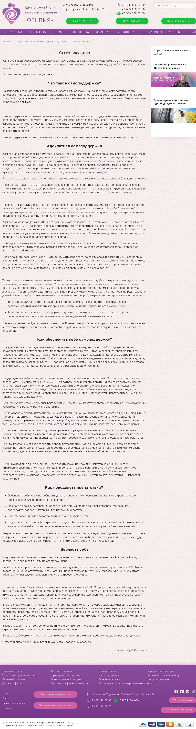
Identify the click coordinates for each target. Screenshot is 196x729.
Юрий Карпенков (137, 650)
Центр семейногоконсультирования (41, 14)
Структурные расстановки (66, 675)
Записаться (132, 21)
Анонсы (175, 32)
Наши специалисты (13, 703)
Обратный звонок (182, 700)
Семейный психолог (14, 679)
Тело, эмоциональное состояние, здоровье (41, 41)
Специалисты (152, 32)
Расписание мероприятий (56, 694)
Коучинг (60, 32)
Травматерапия (107, 671)
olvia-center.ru (51, 725)
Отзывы (6, 708)
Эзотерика (81, 32)
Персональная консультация (55, 705)
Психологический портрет (66, 679)
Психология (38, 32)
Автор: (122, 650)
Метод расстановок (157, 679)
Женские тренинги (61, 671)
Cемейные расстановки (160, 671)
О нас (192, 32)
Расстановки (12, 32)
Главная (6, 41)
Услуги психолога (109, 675)
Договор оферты (12, 683)
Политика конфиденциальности (69, 683)
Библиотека (126, 32)
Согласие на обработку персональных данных (126, 683)
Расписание (82, 21)
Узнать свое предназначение (19, 675)
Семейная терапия (109, 679)
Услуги (6, 698)
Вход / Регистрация (178, 21)
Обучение (103, 32)
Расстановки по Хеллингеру (162, 675)
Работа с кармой (12, 671)
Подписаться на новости (178, 709)
